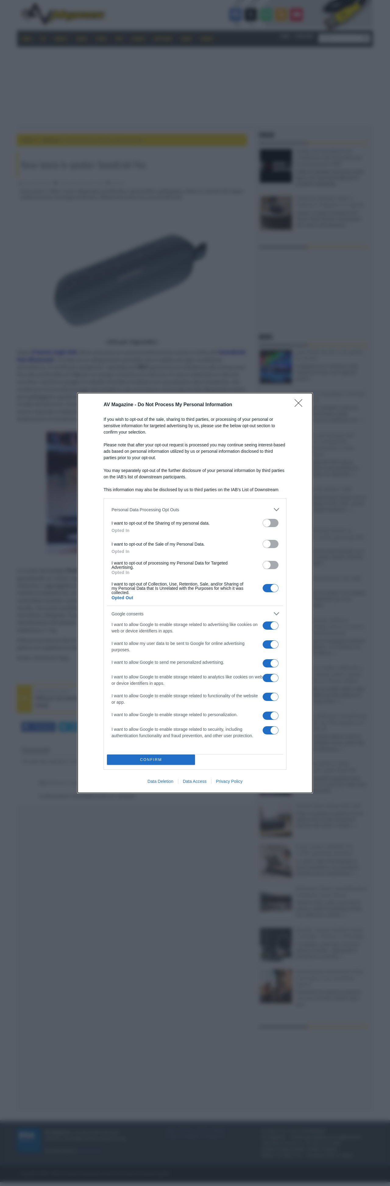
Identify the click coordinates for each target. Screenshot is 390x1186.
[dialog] (195, 593)
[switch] (270, 523)
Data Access (195, 781)
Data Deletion (160, 781)
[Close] (300, 405)
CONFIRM (151, 760)
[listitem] (195, 509)
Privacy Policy (229, 781)
